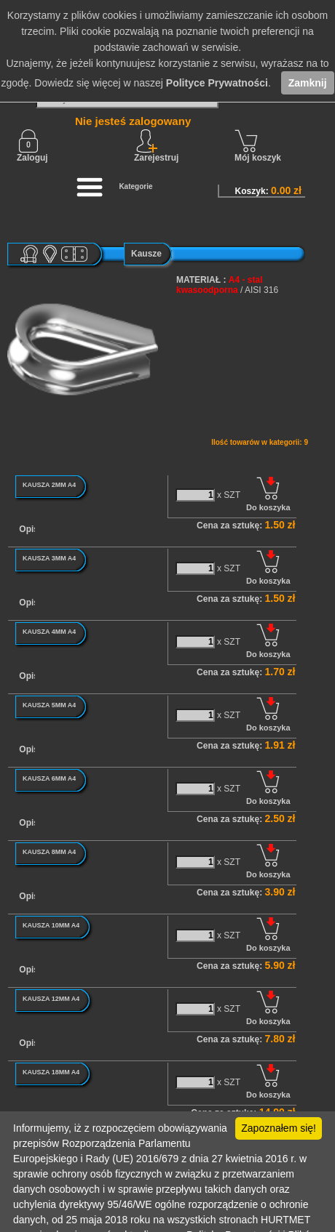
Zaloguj (32, 146)
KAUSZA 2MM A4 (49, 484)
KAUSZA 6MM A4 (49, 778)
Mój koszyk (257, 146)
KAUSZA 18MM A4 (51, 1072)
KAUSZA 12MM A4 (51, 998)
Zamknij (307, 83)
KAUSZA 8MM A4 (49, 851)
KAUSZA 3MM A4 (49, 558)
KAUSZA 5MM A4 (49, 705)
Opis (29, 529)
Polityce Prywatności (217, 83)
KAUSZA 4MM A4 (49, 631)
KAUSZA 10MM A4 (51, 925)
